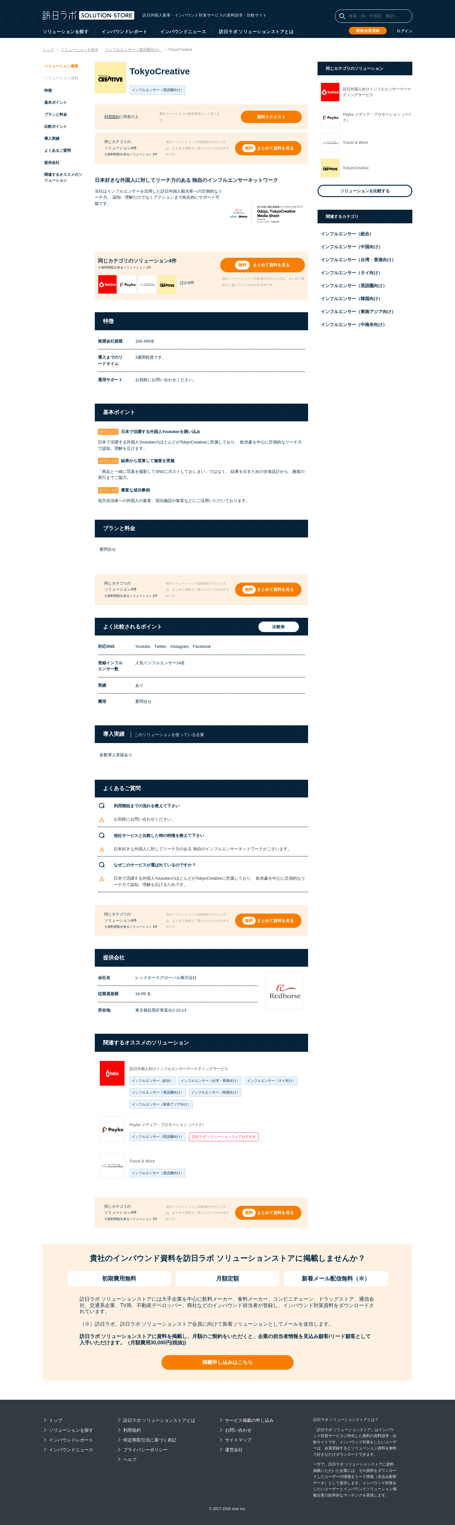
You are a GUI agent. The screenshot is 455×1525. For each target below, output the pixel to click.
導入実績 (51, 138)
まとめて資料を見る (275, 148)
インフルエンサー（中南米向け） (354, 324)
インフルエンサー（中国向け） (352, 246)
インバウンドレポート (124, 31)
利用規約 (111, 117)
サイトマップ (238, 1439)
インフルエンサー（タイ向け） (271, 1080)
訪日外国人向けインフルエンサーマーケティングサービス (179, 1069)
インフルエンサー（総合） (152, 1080)
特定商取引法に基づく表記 (149, 1439)
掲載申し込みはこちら (227, 1362)
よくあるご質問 (57, 150)
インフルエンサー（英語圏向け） (158, 1092)
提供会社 (51, 162)
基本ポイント (55, 102)
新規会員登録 (368, 30)
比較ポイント (55, 126)
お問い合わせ (238, 1430)
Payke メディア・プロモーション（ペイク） (168, 1125)
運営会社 (234, 1449)
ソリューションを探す (65, 31)
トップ (55, 1420)
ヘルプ (129, 1459)
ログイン (404, 31)
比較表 (277, 626)
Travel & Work (142, 1161)
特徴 (48, 90)
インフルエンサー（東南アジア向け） (161, 1104)
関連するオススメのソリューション (63, 177)
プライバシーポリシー (145, 1449)
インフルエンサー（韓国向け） (215, 1092)
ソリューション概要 (61, 66)
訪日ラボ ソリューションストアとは (256, 31)
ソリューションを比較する (365, 191)
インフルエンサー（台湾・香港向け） (210, 1080)
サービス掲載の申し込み (249, 1420)
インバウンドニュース (183, 31)
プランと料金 (55, 114)
